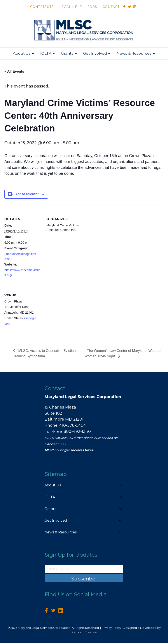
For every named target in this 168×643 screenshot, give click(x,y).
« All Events (14, 71)
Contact (111, 7)
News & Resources (134, 53)
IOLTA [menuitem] (49, 497)
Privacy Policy (111, 627)
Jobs (92, 7)
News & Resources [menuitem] (60, 532)
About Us (22, 53)
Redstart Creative (84, 632)
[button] (120, 485)
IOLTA (45, 53)
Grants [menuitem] (50, 509)
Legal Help (70, 7)
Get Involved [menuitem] (55, 520)
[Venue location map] (69, 312)
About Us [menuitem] (52, 485)
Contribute (42, 7)
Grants (67, 53)
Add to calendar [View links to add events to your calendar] (27, 194)
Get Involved (95, 53)
